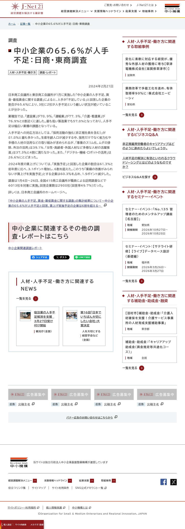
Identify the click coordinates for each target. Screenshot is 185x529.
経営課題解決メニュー (22, 481)
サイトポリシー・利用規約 (23, 508)
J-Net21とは (144, 5)
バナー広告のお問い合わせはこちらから (92, 417)
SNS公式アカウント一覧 (91, 488)
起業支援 (98, 481)
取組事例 (123, 481)
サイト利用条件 (60, 488)
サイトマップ (39, 488)
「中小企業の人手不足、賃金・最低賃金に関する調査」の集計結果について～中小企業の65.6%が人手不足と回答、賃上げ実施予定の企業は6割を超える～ (59, 206)
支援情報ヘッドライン (64, 481)
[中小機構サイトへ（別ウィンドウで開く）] (172, 8)
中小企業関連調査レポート (25, 253)
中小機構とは (81, 508)
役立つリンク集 (17, 488)
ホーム (12, 24)
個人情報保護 (55, 508)
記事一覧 (25, 24)
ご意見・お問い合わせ (115, 5)
